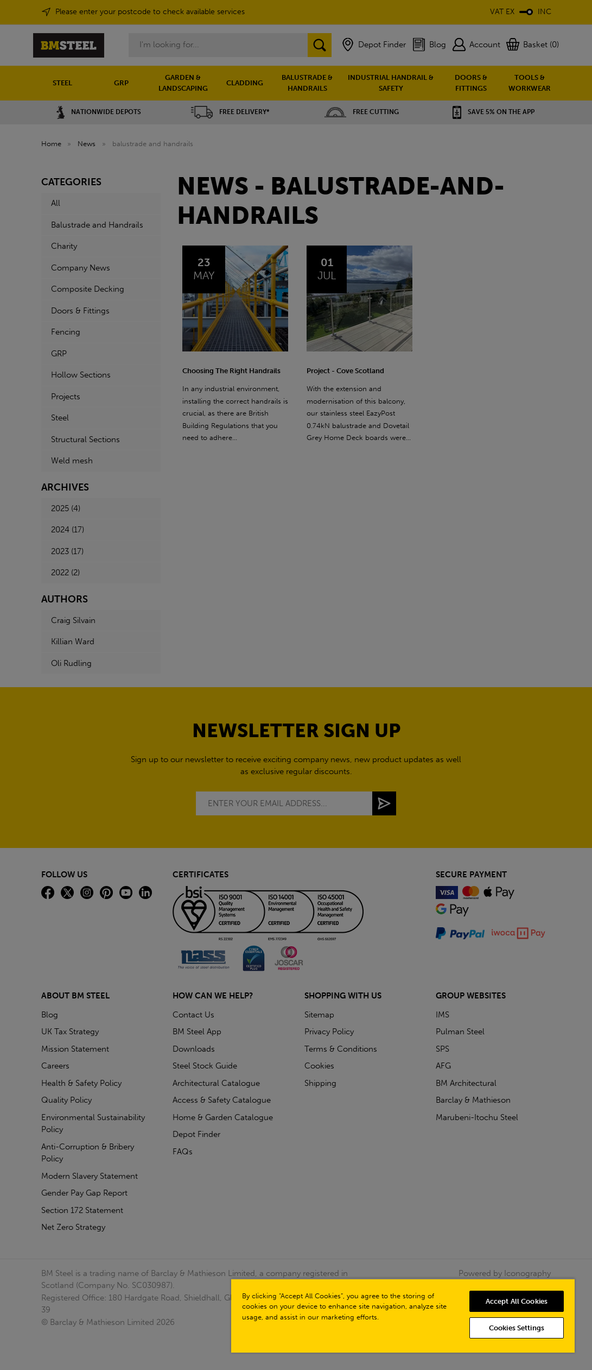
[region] (403, 1315)
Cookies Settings (516, 1328)
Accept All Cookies (517, 1301)
